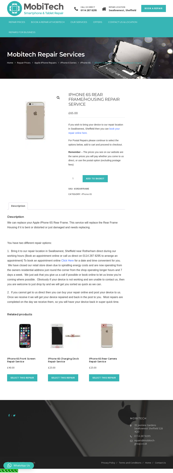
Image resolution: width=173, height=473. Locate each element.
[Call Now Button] (9, 470)
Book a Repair (154, 8)
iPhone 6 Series (68, 62)
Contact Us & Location (122, 22)
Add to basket (95, 178)
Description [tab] (18, 205)
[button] (58, 98)
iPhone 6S (85, 62)
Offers (97, 22)
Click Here (67, 260)
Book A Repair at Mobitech (48, 22)
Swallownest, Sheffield (122, 10)
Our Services (78, 22)
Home (10, 62)
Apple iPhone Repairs (45, 62)
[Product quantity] (74, 178)
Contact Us (160, 462)
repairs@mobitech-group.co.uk (144, 442)
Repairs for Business (22, 32)
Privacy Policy (108, 462)
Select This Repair (22, 377)
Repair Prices (17, 22)
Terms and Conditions (130, 462)
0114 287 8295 (89, 10)
